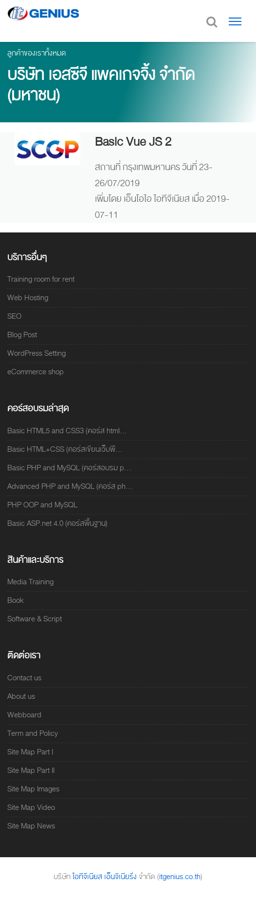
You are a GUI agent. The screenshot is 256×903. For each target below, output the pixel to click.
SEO (14, 316)
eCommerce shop (35, 372)
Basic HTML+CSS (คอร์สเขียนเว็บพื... (65, 449)
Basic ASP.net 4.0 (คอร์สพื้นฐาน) (57, 523)
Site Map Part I (30, 752)
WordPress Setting (36, 353)
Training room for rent (40, 279)
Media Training (30, 582)
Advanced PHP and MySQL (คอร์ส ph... (70, 486)
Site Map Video (31, 807)
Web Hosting (27, 298)
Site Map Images (33, 789)
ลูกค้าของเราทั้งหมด (36, 53)
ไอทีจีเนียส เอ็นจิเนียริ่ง (106, 877)
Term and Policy (32, 733)
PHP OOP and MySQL (42, 505)
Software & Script (34, 619)
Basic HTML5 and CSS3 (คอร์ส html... (67, 431)
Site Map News (31, 826)
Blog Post (22, 335)
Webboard (24, 715)
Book (15, 600)
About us (21, 696)
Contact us (24, 678)
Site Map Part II (31, 770)
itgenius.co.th (180, 877)
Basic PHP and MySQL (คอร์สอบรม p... (69, 468)
